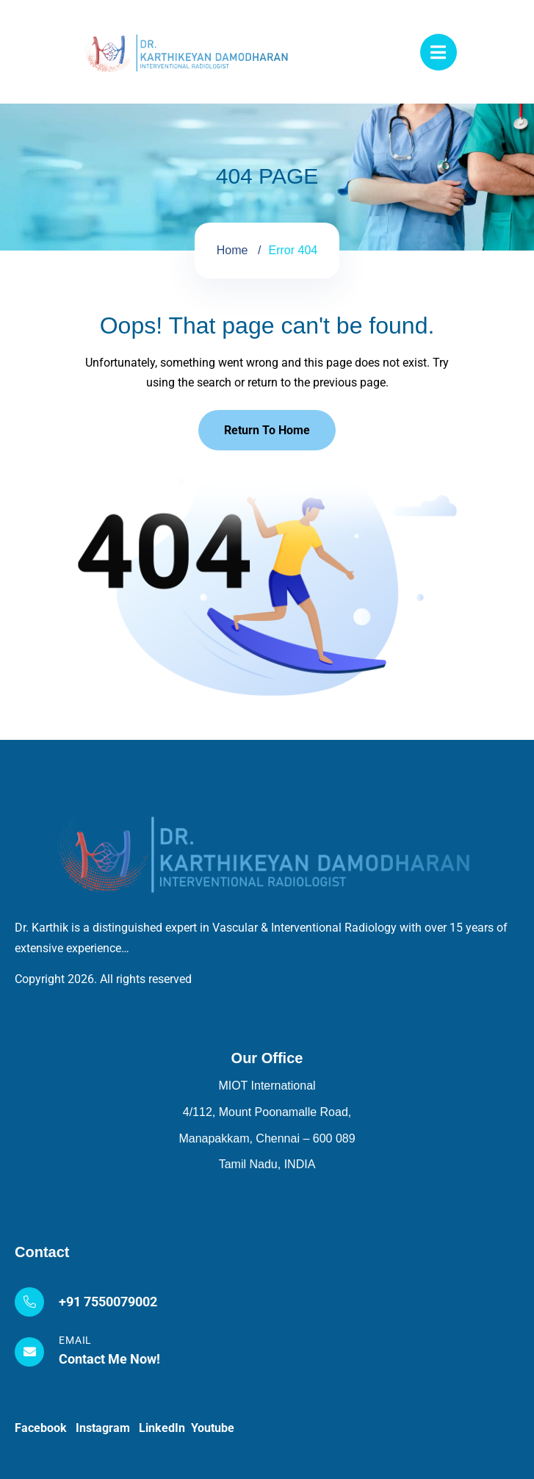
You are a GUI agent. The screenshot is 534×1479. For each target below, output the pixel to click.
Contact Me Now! (109, 1359)
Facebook (45, 1428)
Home (232, 250)
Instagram (107, 1428)
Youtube (212, 1428)
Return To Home (267, 430)
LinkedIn (165, 1428)
